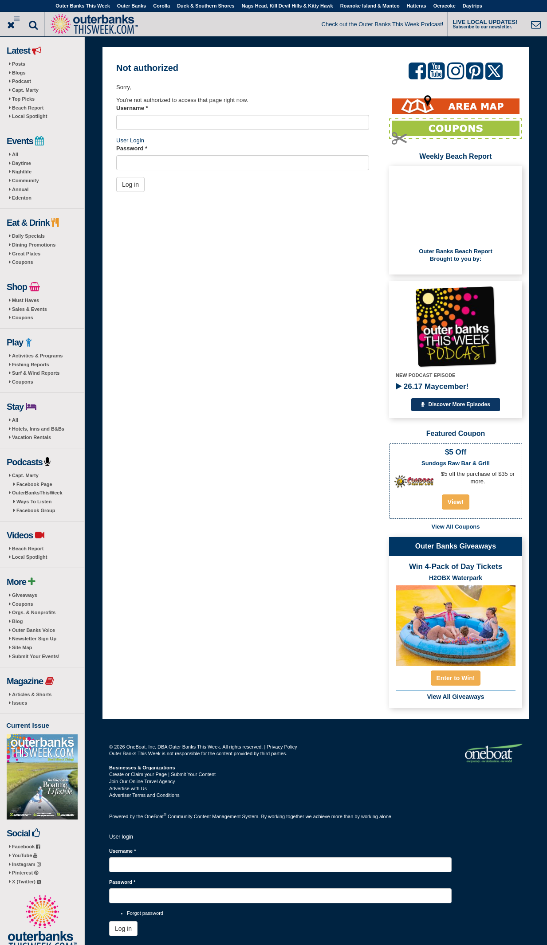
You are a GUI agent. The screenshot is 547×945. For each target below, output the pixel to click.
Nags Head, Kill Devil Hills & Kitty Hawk (287, 5)
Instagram (26, 864)
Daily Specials (28, 236)
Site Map (22, 647)
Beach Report (28, 107)
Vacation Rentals (31, 437)
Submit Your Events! (35, 656)
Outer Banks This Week (82, 5)
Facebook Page (34, 484)
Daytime (21, 163)
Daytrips (472, 5)
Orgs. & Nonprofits (33, 612)
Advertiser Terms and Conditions (144, 795)
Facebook (26, 846)
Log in (130, 184)
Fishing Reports (30, 364)
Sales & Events (29, 309)
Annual (20, 189)
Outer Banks (131, 5)
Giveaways (24, 595)
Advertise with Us (128, 788)
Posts (18, 64)
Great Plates (26, 253)
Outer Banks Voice (33, 630)
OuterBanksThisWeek (37, 492)
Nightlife (21, 171)
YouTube (24, 855)
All (15, 154)
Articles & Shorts (31, 694)
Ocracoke (444, 5)
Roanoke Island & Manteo (370, 5)
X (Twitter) (26, 881)
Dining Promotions (33, 244)
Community (25, 180)
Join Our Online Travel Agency (142, 781)
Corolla (161, 5)
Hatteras (416, 5)
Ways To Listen (33, 501)
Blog (17, 621)
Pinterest (25, 872)
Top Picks (23, 99)
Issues (19, 703)
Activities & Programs (37, 355)
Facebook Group (35, 510)
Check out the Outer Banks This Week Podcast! (383, 24)
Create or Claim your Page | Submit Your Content (162, 774)
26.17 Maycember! (432, 386)
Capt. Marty (25, 90)
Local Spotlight (29, 116)
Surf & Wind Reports (35, 373)
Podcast (21, 81)
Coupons (22, 262)
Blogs (19, 72)
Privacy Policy (282, 746)
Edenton (21, 197)
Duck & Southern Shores (206, 5)
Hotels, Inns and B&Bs (38, 428)
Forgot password (145, 913)
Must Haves (25, 300)
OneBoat (156, 816)
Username (132, 108)
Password (131, 148)
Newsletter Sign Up (34, 638)
